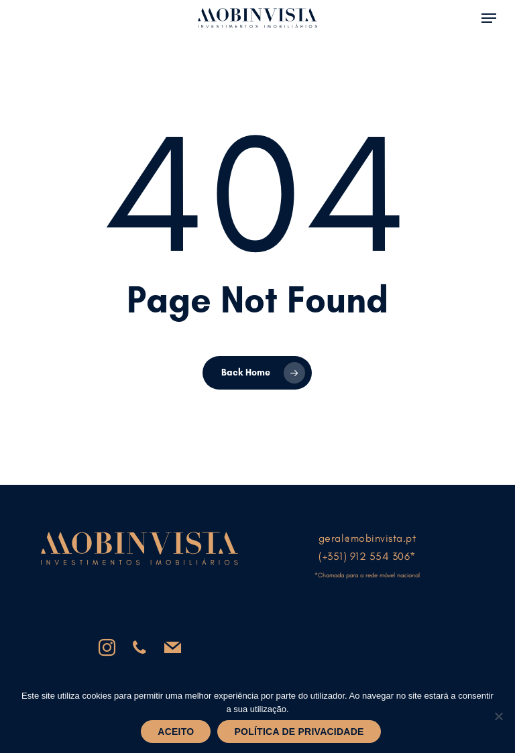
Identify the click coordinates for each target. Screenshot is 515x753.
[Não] (498, 716)
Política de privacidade (298, 731)
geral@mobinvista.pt (367, 538)
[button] (488, 16)
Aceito (176, 731)
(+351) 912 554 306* (367, 556)
